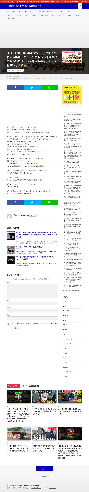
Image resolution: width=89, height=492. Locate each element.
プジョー (19, 15)
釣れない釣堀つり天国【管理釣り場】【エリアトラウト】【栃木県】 (72, 255)
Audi (14, 11)
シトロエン (60, 11)
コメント (9, 282)
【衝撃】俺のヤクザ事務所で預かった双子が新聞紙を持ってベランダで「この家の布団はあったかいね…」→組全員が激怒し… (72, 126)
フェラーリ (11, 15)
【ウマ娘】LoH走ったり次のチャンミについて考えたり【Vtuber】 (72, 286)
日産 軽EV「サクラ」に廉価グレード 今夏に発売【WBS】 (72, 209)
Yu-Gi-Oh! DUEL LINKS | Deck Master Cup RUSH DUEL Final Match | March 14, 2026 (72, 203)
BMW (20, 11)
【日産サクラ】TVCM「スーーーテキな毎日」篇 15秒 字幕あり (73, 161)
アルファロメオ (39, 11)
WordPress (52, 488)
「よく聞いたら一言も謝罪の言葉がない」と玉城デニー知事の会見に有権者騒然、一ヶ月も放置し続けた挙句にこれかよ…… (72, 133)
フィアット (69, 11)
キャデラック (50, 11)
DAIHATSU (62, 15)
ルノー (54, 15)
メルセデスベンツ (44, 15)
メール (9, 307)
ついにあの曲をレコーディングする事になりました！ (72, 177)
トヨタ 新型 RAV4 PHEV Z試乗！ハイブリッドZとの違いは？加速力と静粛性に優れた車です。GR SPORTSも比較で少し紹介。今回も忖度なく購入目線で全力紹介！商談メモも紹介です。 (72, 154)
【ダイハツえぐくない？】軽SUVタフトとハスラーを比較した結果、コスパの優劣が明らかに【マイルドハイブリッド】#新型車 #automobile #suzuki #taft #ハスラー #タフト (18, 415)
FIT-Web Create (36, 488)
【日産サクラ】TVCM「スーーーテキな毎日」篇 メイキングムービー (73, 167)
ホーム (8, 11)
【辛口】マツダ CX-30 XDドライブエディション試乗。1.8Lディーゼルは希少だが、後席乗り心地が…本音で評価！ (73, 145)
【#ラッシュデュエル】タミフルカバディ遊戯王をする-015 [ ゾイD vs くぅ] (72, 197)
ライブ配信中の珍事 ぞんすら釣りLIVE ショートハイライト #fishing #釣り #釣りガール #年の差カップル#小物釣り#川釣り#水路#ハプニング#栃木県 (73, 262)
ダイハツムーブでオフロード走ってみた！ (29, 247)
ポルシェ (34, 15)
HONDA (78, 15)
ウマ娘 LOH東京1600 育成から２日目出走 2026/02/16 (72, 273)
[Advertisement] (44, 34)
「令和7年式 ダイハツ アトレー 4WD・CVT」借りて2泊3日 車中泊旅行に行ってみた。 (18, 448)
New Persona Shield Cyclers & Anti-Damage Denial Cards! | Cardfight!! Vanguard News (72, 214)
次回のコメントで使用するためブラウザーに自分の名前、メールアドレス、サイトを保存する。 (32, 324)
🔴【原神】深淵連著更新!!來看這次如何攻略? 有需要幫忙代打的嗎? (72, 226)
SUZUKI (70, 15)
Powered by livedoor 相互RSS (70, 290)
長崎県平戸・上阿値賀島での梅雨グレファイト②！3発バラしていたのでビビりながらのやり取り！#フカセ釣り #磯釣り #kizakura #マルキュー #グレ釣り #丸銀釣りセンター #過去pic (72, 189)
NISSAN (65, 325)
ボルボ (27, 15)
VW (31, 11)
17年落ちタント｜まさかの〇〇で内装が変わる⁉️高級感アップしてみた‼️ (44, 411)
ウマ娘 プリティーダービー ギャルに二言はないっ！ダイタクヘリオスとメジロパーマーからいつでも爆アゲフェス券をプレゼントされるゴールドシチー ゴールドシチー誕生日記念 (72, 246)
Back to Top (44, 469)
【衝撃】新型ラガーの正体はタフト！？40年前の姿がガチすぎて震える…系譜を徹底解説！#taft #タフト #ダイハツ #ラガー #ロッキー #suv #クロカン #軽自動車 (70, 452)
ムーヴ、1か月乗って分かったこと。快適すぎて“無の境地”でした (70, 411)
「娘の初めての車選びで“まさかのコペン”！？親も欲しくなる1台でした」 (43, 448)
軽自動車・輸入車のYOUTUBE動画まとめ (29, 485)
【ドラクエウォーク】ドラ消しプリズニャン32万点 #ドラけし (72, 239)
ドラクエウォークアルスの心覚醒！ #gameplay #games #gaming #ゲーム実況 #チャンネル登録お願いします (72, 233)
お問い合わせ (12, 18)
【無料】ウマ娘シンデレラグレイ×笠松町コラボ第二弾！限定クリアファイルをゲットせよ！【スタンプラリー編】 (72, 280)
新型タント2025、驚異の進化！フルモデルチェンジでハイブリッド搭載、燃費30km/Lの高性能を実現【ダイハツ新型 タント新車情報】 (36, 235)
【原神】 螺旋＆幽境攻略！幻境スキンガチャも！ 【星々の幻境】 (72, 220)
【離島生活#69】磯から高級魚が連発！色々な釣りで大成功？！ (72, 181)
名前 (9, 300)
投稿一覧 (32, 215)
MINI (26, 11)
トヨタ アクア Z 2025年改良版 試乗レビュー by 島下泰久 (72, 139)
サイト (8, 315)
